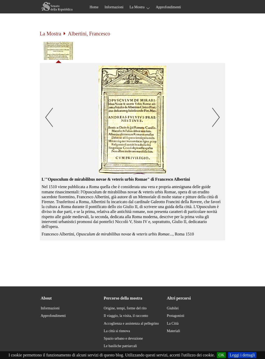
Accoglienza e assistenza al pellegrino (131, 323)
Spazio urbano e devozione (123, 338)
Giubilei (173, 308)
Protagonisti (176, 316)
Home (94, 7)
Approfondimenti (168, 7)
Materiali (173, 331)
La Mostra (137, 7)
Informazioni (114, 7)
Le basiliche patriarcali (120, 346)
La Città (173, 323)
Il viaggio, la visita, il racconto (126, 316)
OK (221, 355)
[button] (132, 120)
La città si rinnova (117, 331)
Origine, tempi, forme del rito (125, 308)
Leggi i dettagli (242, 355)
